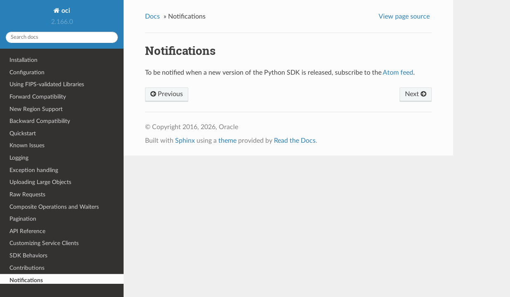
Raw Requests (27, 194)
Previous (166, 94)
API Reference (27, 231)
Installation (23, 60)
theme (227, 140)
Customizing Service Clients (44, 243)
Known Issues (26, 145)
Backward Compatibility (39, 121)
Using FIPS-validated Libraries (46, 84)
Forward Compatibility (37, 97)
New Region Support (36, 109)
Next (415, 94)
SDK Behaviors (28, 255)
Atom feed (398, 72)
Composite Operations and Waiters (54, 207)
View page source (404, 16)
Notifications (26, 280)
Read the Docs (295, 140)
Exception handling (33, 170)
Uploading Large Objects (40, 182)
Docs (152, 16)
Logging (18, 158)
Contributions (26, 268)
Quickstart (22, 133)
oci (65, 10)
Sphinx (185, 140)
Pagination (22, 219)
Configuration (26, 72)
